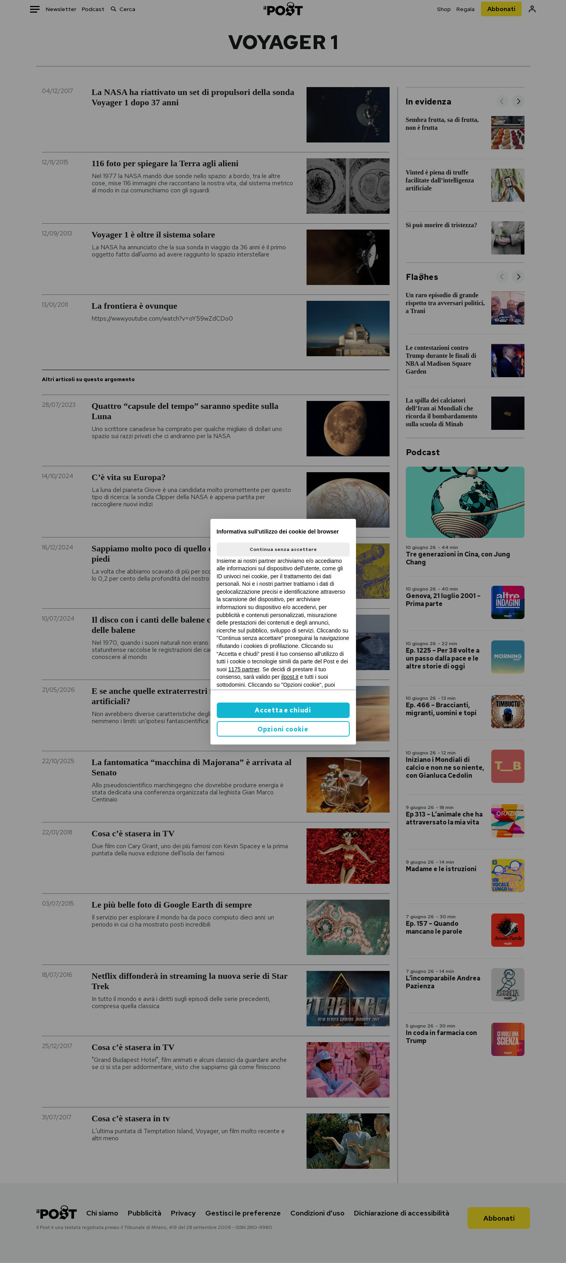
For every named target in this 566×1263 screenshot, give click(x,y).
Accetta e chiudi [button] (283, 710)
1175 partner (243, 669)
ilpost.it (290, 677)
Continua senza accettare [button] (283, 549)
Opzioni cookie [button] (283, 729)
